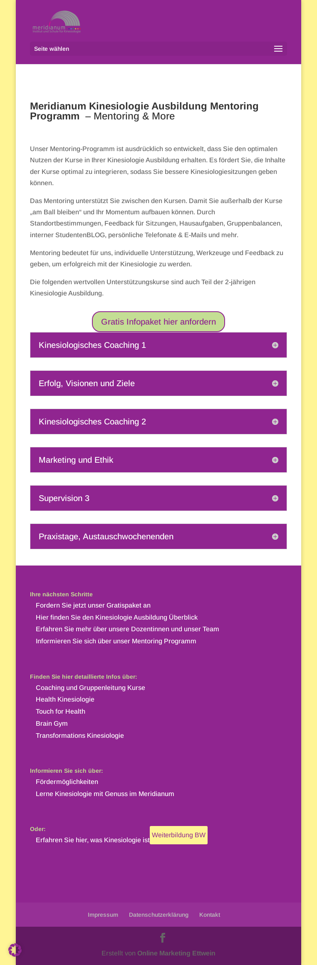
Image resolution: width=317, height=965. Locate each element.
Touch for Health (60, 711)
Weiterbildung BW (179, 834)
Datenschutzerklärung (158, 914)
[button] (15, 950)
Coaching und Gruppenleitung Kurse (90, 687)
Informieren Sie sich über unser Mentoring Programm (116, 641)
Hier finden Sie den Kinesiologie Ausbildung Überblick (117, 617)
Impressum (103, 914)
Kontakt (209, 914)
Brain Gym (52, 723)
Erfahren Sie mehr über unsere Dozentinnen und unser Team (127, 629)
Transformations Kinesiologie (80, 735)
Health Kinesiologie (65, 699)
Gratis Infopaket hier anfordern (158, 321)
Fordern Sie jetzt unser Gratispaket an (93, 605)
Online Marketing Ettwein (176, 953)
